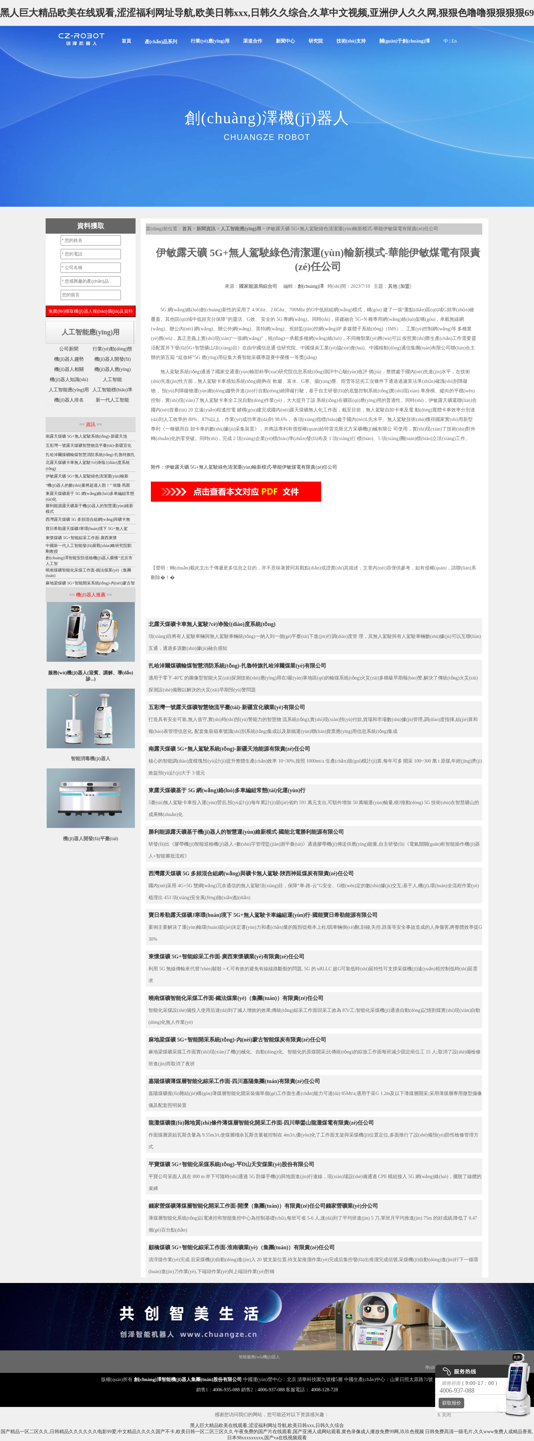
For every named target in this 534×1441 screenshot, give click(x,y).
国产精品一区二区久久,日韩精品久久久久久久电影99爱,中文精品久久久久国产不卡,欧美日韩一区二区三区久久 (117, 1431)
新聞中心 (285, 41)
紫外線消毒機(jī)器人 (364, 1356)
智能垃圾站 (226, 1356)
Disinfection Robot (43, 1356)
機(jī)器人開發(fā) (112, 359)
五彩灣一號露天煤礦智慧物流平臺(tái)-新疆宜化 (88, 445)
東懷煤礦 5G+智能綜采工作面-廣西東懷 (81, 537)
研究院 (316, 41)
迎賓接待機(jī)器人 (344, 1367)
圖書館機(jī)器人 (191, 1367)
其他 (392, 286)
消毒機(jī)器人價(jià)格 (405, 1356)
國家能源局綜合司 (258, 286)
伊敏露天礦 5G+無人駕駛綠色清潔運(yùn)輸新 (87, 476)
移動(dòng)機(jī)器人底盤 (164, 1356)
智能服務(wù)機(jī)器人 (259, 1356)
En (454, 41)
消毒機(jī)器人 (72, 1356)
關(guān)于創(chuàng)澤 (404, 41)
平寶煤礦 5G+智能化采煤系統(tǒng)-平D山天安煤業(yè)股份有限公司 (231, 1164)
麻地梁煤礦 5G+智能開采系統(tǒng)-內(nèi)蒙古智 (90, 583)
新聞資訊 (206, 228)
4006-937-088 (271, 1389)
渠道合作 (252, 41)
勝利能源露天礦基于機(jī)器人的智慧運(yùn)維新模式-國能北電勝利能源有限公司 (246, 832)
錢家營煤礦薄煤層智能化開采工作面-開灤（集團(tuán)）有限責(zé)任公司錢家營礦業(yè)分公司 (263, 1206)
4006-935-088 (226, 1389)
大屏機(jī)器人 (295, 1356)
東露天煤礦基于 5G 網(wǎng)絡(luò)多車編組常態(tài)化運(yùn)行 (226, 790)
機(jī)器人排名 (69, 400)
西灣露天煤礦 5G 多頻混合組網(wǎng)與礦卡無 (88, 519)
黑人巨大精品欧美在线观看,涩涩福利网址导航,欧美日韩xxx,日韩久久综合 (267, 1425)
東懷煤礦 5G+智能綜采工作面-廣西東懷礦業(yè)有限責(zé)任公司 (226, 956)
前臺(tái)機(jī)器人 (379, 1367)
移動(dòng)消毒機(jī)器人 (267, 1367)
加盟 (405, 286)
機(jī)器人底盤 (14, 1356)
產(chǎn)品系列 (161, 41)
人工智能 (112, 379)
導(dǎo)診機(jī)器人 (308, 1367)
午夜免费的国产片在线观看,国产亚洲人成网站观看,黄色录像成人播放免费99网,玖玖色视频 (329, 1431)
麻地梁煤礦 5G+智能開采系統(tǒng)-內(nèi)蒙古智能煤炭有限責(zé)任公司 (237, 1040)
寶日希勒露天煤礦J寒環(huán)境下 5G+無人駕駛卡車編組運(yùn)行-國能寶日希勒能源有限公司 (263, 915)
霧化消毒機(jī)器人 (326, 1356)
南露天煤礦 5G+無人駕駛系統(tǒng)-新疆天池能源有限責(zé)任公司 (229, 749)
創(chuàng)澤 (311, 286)
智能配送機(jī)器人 (122, 1367)
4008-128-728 (324, 1389)
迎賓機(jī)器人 (127, 1356)
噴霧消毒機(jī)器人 (157, 1367)
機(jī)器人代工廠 (88, 1367)
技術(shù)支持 (351, 41)
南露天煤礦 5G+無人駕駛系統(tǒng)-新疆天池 (86, 436)
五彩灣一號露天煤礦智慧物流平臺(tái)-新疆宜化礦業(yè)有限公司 (226, 707)
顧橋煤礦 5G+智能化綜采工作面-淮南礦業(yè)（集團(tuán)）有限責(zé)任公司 (241, 1247)
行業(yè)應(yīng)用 (210, 41)
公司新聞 (68, 348)
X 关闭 (442, 1414)
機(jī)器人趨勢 (69, 359)
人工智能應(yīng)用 (241, 228)
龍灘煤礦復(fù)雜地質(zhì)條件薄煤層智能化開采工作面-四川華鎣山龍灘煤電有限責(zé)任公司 (261, 1123)
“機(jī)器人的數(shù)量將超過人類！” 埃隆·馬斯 (88, 485)
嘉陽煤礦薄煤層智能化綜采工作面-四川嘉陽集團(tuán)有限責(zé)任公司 (234, 1081)
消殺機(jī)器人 (410, 1367)
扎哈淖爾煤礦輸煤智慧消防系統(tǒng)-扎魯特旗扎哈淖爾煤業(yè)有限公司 (237, 666)
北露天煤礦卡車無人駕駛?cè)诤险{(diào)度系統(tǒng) (212, 624)
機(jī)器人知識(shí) (69, 379)
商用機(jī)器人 (201, 1356)
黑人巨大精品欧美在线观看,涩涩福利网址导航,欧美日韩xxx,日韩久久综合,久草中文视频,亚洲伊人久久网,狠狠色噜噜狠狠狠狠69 (267, 12)
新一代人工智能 (112, 400)
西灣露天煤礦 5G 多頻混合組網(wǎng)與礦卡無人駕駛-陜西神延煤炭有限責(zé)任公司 (251, 873)
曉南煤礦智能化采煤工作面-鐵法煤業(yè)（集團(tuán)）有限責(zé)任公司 (236, 998)
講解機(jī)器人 (100, 1356)
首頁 (126, 41)
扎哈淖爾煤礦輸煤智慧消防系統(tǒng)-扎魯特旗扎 (90, 454)
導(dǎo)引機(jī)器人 (225, 1367)
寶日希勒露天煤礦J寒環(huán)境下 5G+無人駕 (86, 528)
